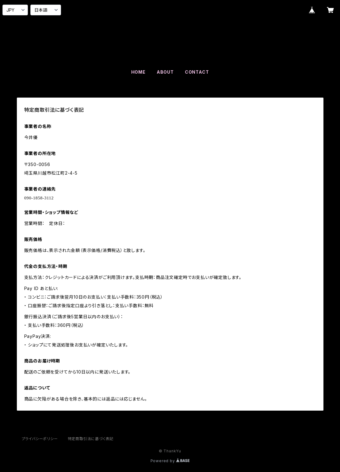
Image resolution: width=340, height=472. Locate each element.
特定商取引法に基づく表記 (91, 438)
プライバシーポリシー (40, 438)
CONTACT (197, 72)
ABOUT (165, 72)
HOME (138, 72)
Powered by (170, 460)
